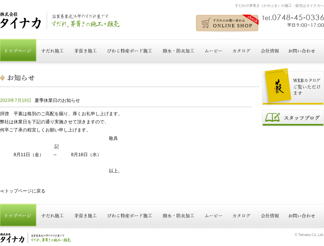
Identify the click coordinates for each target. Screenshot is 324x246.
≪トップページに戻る (22, 190)
